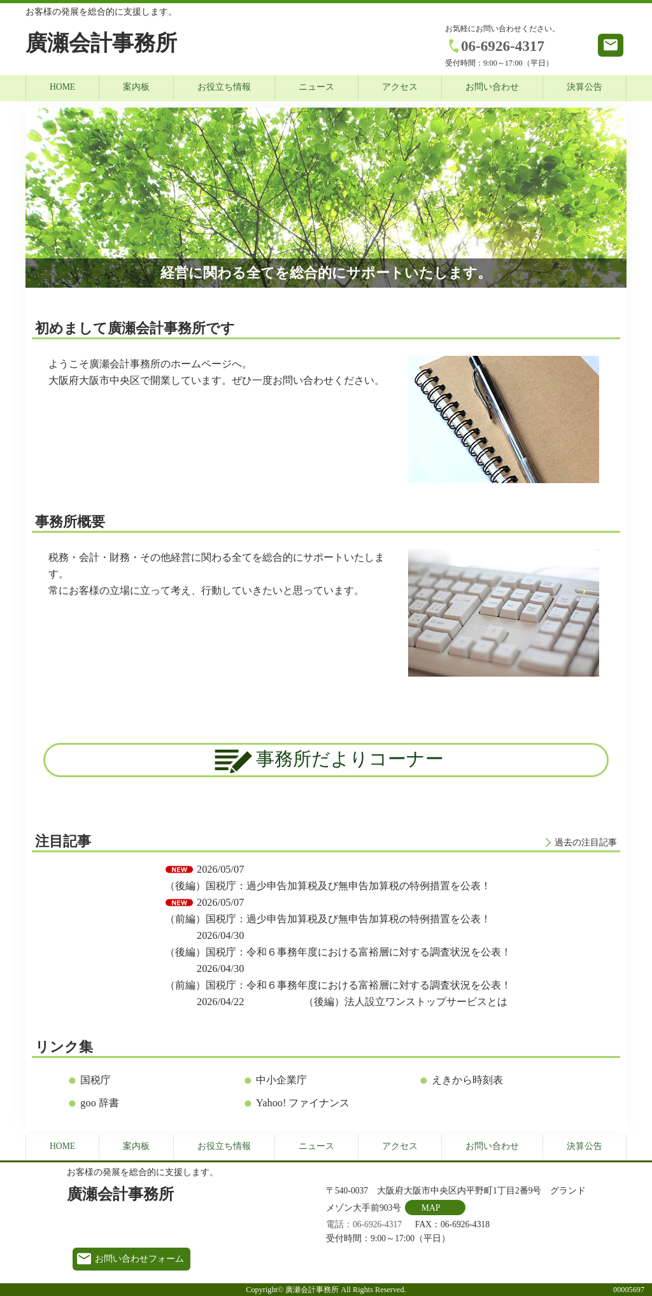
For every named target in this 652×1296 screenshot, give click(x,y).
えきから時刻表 (467, 1080)
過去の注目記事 (586, 842)
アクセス (400, 87)
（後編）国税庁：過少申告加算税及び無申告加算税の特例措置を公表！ (328, 886)
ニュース (316, 87)
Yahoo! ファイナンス (303, 1103)
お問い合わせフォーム (139, 1259)
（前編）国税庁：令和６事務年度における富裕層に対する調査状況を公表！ (338, 985)
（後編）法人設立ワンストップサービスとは (405, 1002)
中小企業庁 (281, 1080)
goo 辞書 (99, 1103)
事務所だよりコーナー (326, 761)
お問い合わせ (492, 87)
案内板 (136, 87)
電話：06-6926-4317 (364, 1224)
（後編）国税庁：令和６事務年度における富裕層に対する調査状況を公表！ (338, 952)
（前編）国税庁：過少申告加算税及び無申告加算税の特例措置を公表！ (328, 919)
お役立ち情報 (224, 87)
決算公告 (584, 87)
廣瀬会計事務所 (101, 43)
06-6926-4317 (502, 46)
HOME (62, 87)
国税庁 (95, 1080)
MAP (431, 1208)
